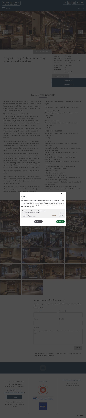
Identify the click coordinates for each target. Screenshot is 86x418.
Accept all (60, 221)
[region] (43, 214)
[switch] (61, 213)
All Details (54, 215)
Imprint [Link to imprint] (22, 198)
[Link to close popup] (63, 195)
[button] (59, 213)
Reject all (38, 221)
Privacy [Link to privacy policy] (26, 198)
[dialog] (43, 209)
